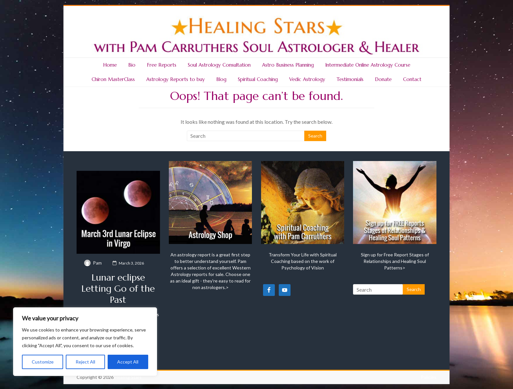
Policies (428, 377)
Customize (43, 362)
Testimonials (350, 79)
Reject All (85, 362)
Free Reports (161, 65)
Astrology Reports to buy (175, 79)
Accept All (127, 362)
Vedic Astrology (307, 79)
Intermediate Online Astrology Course (367, 65)
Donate (383, 79)
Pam (97, 263)
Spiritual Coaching (258, 79)
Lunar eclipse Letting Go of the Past (118, 288)
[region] (85, 341)
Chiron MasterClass (113, 79)
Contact (412, 79)
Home (110, 65)
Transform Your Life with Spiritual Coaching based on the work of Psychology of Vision (303, 261)
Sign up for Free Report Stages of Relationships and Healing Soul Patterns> (395, 261)
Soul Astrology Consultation (219, 65)
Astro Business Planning (288, 65)
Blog (221, 79)
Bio (131, 65)
